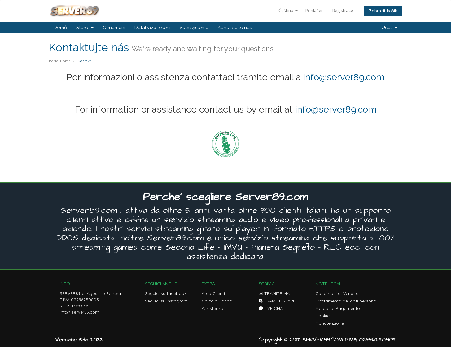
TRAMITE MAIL (276, 293)
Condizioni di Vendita (337, 293)
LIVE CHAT (272, 308)
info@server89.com (344, 77)
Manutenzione (329, 323)
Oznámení (114, 27)
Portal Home (60, 60)
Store (85, 27)
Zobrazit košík (383, 11)
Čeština (288, 10)
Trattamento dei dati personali (346, 301)
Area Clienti (213, 293)
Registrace (342, 10)
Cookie (322, 316)
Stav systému (194, 27)
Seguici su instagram (166, 301)
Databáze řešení (152, 27)
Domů (60, 27)
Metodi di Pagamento (337, 308)
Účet (389, 27)
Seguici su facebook (165, 293)
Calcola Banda (217, 301)
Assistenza (212, 308)
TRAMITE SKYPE (277, 301)
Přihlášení (315, 10)
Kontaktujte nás (235, 27)
